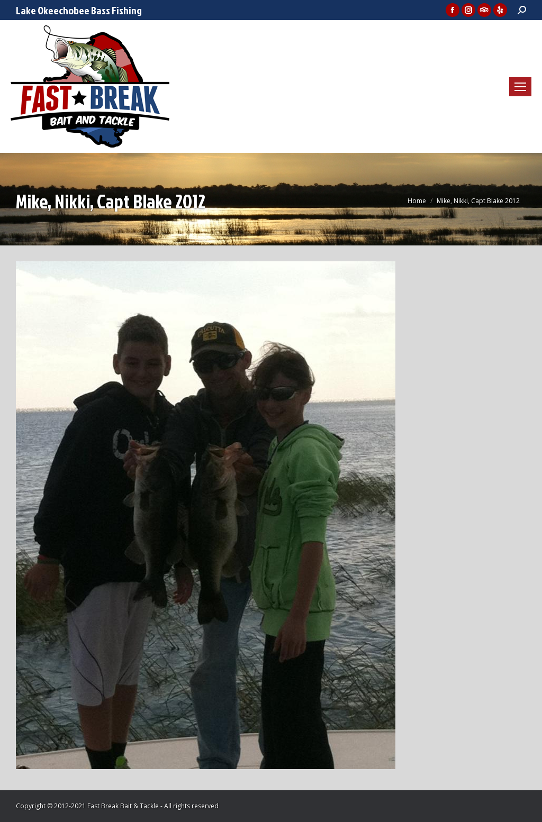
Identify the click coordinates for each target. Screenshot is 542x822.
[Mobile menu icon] (520, 86)
